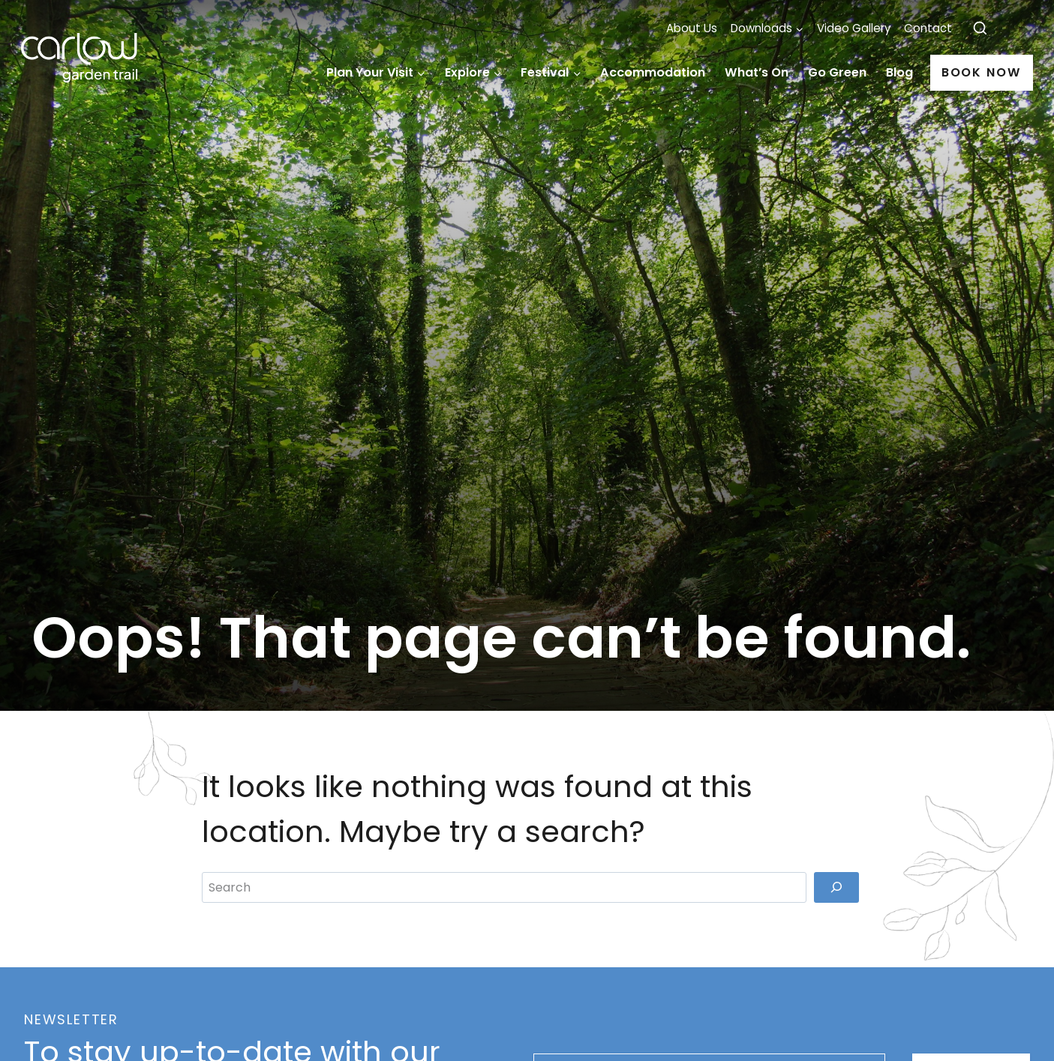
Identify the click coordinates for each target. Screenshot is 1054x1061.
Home (303, 72)
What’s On (756, 72)
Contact (928, 28)
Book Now (981, 72)
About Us (691, 28)
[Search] (836, 920)
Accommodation (652, 72)
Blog (899, 72)
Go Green (837, 72)
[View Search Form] (980, 29)
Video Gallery (853, 28)
